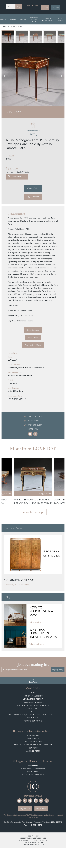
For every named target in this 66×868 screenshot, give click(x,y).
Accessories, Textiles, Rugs (34, 19)
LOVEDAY (12, 360)
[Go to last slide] (6, 74)
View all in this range (33, 512)
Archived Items (33, 751)
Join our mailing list (33, 696)
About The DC (33, 718)
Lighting (13, 19)
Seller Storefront (33, 330)
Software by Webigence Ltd (33, 844)
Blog (33, 711)
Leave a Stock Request (33, 699)
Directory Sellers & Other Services (33, 705)
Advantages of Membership (33, 768)
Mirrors (23, 19)
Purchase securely (16, 177)
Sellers (45, 7)
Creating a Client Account (33, 702)
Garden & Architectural (47, 19)
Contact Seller (33, 188)
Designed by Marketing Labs (33, 842)
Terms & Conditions (33, 721)
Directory (9, 584)
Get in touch (41, 808)
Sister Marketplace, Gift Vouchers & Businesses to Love (33, 715)
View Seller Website (33, 345)
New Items (33, 748)
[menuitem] (8, 36)
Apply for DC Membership (33, 775)
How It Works (33, 735)
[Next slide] (60, 74)
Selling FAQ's (33, 772)
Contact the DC (33, 708)
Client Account (33, 738)
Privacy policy (33, 836)
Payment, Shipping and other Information (33, 745)
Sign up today (57, 669)
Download (33, 196)
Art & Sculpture (59, 19)
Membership (33, 765)
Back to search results (13, 26)
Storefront (24, 584)
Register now (25, 808)
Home (33, 693)
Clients (56, 7)
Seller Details (33, 337)
